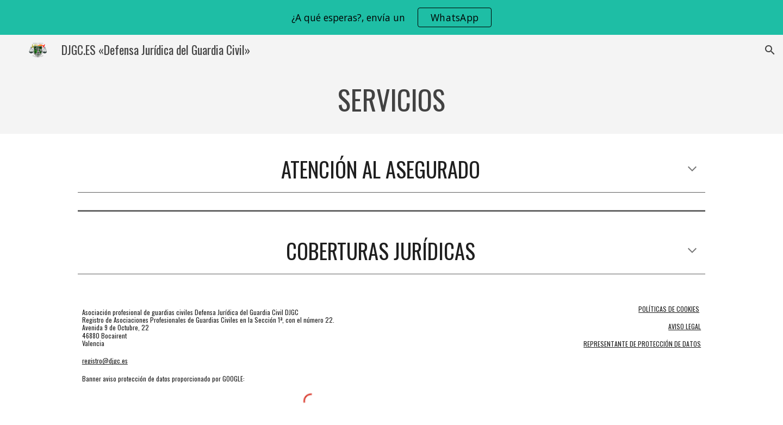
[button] (770, 50)
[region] (391, 17)
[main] (391, 99)
